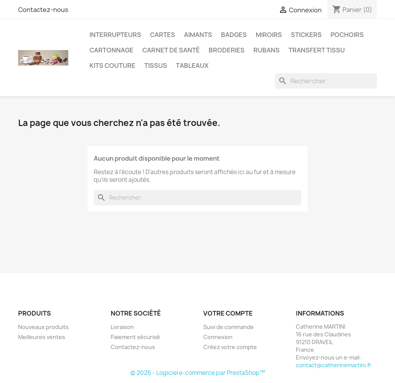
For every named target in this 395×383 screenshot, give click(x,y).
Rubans (266, 50)
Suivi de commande (228, 327)
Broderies (227, 50)
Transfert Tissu (317, 50)
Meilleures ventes (41, 337)
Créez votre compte (230, 347)
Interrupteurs (115, 34)
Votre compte (228, 313)
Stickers (306, 34)
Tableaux (192, 65)
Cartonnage (111, 50)
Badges (234, 34)
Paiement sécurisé (135, 337)
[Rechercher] (326, 81)
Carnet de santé (171, 50)
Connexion (218, 337)
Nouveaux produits (43, 327)
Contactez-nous (43, 9)
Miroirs (269, 34)
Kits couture (112, 65)
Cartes (162, 34)
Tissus (155, 65)
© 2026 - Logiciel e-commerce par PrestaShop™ (197, 373)
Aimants (198, 34)
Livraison (122, 327)
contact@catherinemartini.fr (333, 365)
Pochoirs (347, 34)
